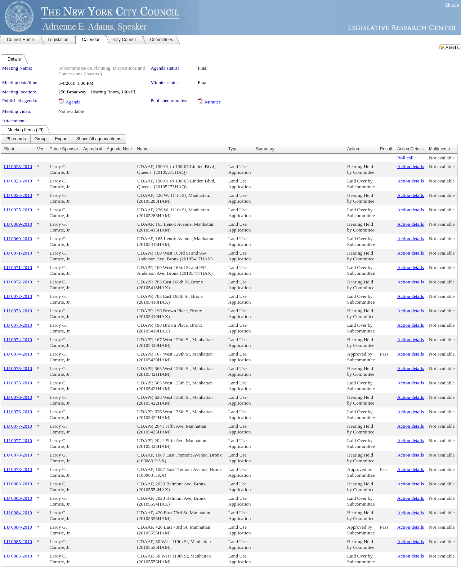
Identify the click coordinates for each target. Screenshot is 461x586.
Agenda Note (119, 148)
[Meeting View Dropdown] (99, 139)
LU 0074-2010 (18, 339)
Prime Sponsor (64, 148)
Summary (265, 148)
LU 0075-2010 (18, 368)
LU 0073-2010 (18, 310)
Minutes (213, 102)
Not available (71, 111)
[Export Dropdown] (61, 139)
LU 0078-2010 (18, 455)
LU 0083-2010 (18, 483)
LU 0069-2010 (18, 224)
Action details (410, 166)
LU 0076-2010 (18, 397)
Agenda (73, 102)
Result (386, 148)
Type (233, 148)
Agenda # (92, 148)
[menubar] (63, 139)
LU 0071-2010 (18, 253)
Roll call (405, 157)
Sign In (452, 4)
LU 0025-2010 (18, 195)
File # (9, 148)
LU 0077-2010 (18, 426)
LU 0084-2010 (18, 512)
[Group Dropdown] (40, 139)
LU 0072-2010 (18, 282)
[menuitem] (15, 139)
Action (353, 148)
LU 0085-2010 (18, 541)
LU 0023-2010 (18, 166)
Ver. (41, 148)
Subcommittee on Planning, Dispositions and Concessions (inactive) (101, 70)
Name (142, 148)
